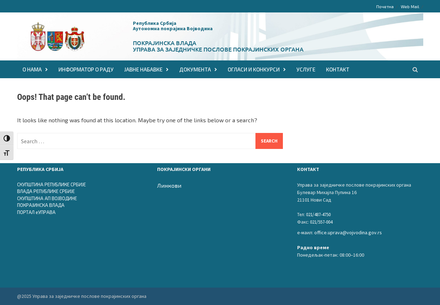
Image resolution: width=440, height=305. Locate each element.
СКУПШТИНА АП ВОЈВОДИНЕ (47, 198)
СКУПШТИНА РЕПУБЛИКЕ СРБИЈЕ (51, 184)
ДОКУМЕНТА (195, 69)
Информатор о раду (86, 69)
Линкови (169, 185)
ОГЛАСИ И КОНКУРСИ (254, 69)
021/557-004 (321, 222)
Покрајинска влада (164, 43)
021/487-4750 (318, 215)
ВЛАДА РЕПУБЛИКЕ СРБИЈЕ (46, 191)
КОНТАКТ (337, 69)
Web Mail (410, 6)
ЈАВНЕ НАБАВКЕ (143, 69)
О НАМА (32, 69)
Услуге (305, 69)
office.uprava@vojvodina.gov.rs (348, 232)
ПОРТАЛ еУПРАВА (36, 212)
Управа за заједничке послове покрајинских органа (218, 49)
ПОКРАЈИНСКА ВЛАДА (40, 205)
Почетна (385, 6)
